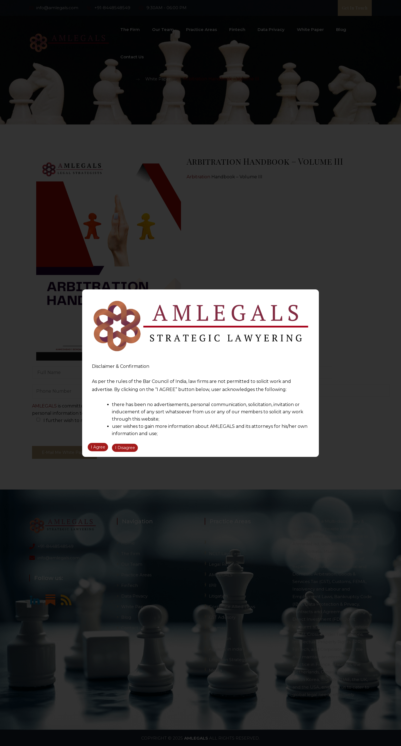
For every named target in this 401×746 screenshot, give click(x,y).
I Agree (98, 448)
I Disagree (125, 448)
